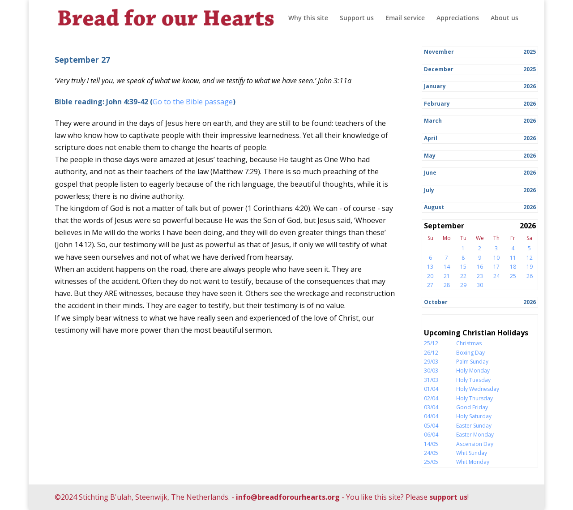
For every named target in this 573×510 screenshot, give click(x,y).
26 (529, 276)
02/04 (431, 398)
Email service (405, 18)
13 (430, 266)
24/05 (431, 453)
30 (480, 285)
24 (496, 276)
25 (513, 276)
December (438, 69)
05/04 (431, 425)
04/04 (431, 416)
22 (463, 276)
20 (430, 276)
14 (447, 266)
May (430, 155)
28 (447, 285)
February (437, 103)
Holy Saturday (474, 416)
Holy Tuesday (473, 380)
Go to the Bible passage (193, 102)
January (435, 86)
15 (463, 266)
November (439, 52)
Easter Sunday (474, 425)
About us (504, 18)
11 (513, 257)
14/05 (431, 444)
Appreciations (457, 18)
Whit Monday (472, 462)
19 (529, 266)
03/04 (431, 407)
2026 (529, 86)
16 (480, 266)
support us (448, 497)
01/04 (431, 389)
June (430, 172)
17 (496, 266)
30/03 (431, 370)
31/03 (431, 380)
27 (430, 285)
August (434, 207)
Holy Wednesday (477, 389)
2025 (529, 52)
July (429, 190)
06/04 (431, 434)
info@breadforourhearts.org (288, 497)
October (436, 302)
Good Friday (472, 407)
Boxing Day (470, 352)
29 (463, 285)
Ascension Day (474, 444)
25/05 (431, 462)
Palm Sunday (472, 361)
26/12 (431, 352)
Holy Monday (473, 370)
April (430, 138)
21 (447, 276)
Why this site (308, 18)
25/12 (431, 343)
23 (480, 276)
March (433, 120)
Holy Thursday (474, 398)
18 (513, 266)
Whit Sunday (471, 453)
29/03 (431, 361)
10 (496, 257)
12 (529, 257)
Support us (357, 18)
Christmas (469, 343)
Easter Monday (475, 434)
